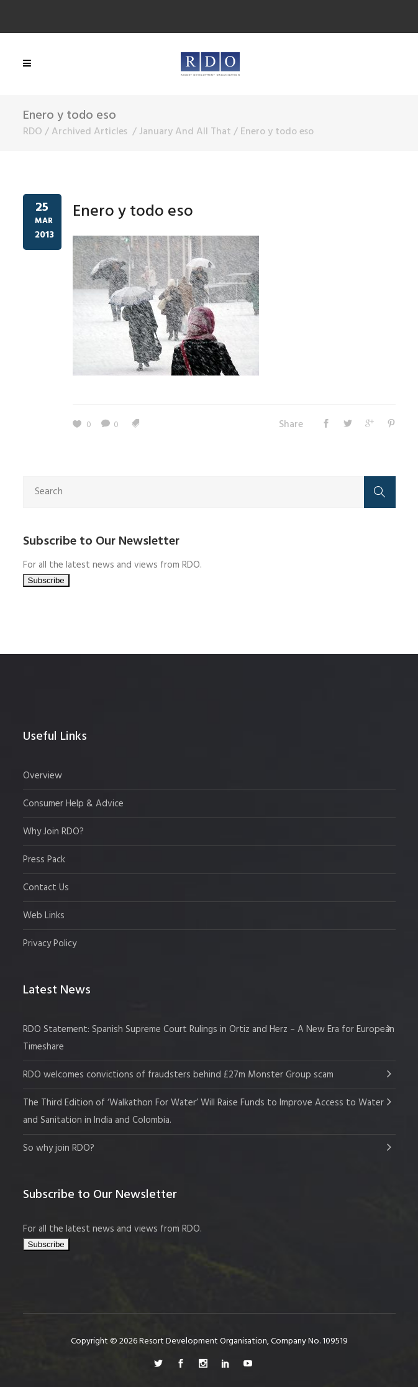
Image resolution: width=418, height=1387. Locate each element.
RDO (32, 131)
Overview (42, 775)
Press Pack (44, 859)
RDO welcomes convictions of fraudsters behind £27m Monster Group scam (178, 1074)
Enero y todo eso (133, 211)
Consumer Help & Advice (73, 803)
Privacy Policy (49, 943)
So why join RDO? (58, 1148)
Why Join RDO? (53, 831)
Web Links (44, 915)
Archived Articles (89, 131)
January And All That (185, 131)
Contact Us (46, 887)
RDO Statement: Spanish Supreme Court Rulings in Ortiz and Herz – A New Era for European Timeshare (208, 1038)
